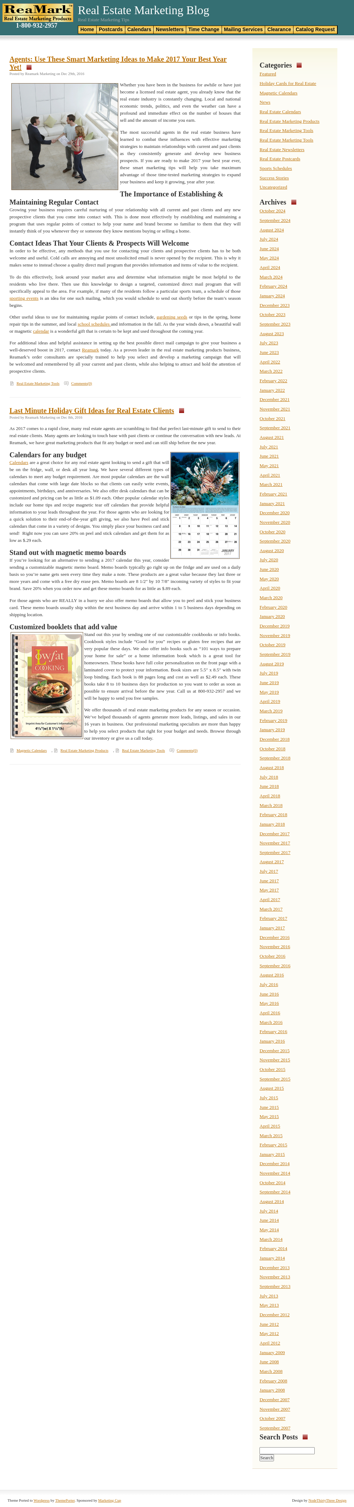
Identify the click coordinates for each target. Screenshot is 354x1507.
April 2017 (269, 899)
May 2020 (269, 578)
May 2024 (269, 257)
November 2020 (274, 522)
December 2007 (274, 1399)
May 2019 (269, 692)
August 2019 (271, 663)
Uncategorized (273, 187)
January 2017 (272, 927)
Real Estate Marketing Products (84, 750)
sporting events (24, 298)
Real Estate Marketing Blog (143, 10)
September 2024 (274, 220)
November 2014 (274, 1173)
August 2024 (271, 230)
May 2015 (269, 1116)
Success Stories (274, 178)
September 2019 (274, 654)
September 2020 (274, 541)
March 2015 (270, 1135)
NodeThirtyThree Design (327, 1500)
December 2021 (274, 399)
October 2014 (272, 1182)
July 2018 (268, 777)
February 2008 (273, 1380)
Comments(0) (81, 383)
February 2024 (273, 286)
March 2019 (270, 711)
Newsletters (170, 29)
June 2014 (269, 1220)
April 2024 (269, 267)
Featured (267, 73)
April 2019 (269, 701)
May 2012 (269, 1333)
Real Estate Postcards (279, 158)
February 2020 (273, 607)
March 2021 (270, 484)
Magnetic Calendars (32, 750)
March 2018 (270, 805)
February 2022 (273, 380)
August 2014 (271, 1201)
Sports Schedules (275, 168)
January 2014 (272, 1258)
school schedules (94, 324)
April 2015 (269, 1126)
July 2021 (268, 446)
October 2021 (272, 418)
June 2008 (269, 1361)
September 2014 (274, 1191)
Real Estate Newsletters (281, 149)
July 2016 (268, 984)
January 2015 (272, 1154)
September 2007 (274, 1428)
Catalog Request (315, 29)
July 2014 (268, 1211)
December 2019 (274, 626)
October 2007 (272, 1418)
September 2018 (274, 758)
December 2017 (274, 833)
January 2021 (272, 503)
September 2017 (274, 852)
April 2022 (269, 362)
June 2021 (269, 456)
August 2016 (271, 975)
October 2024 (272, 210)
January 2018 (272, 824)
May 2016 (269, 1003)
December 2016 (274, 937)
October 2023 (272, 314)
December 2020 (274, 512)
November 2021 (274, 409)
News (264, 102)
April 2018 (269, 795)
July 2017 (268, 871)
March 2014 (270, 1239)
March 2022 (270, 371)
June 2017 (269, 880)
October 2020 (272, 531)
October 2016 (272, 956)
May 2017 (269, 890)
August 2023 (271, 333)
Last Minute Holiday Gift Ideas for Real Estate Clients (92, 410)
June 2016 (269, 994)
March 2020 (270, 597)
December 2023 (274, 305)
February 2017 (273, 918)
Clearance (279, 29)
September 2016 (274, 965)
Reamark (90, 350)
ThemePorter (65, 1500)
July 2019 (268, 673)
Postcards (111, 29)
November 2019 (274, 635)
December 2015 (274, 1050)
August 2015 (271, 1088)
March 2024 (270, 277)
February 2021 (273, 494)
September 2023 (274, 324)
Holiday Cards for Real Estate (287, 83)
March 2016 (270, 1022)
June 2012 (269, 1324)
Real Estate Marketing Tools (38, 383)
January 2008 (272, 1390)
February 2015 (273, 1144)
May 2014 (269, 1229)
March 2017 (270, 909)
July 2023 (268, 342)
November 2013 (274, 1276)
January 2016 (272, 1041)
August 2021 (271, 437)
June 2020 (269, 569)
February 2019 (273, 720)
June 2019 (269, 682)
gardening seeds (171, 317)
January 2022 (272, 390)
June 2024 (269, 248)
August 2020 (271, 550)
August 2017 (271, 861)
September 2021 (274, 427)
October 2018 (272, 748)
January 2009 (272, 1352)
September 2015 (274, 1079)
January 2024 (272, 295)
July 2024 (268, 239)
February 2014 (273, 1248)
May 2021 (269, 465)
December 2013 (274, 1267)
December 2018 (274, 739)
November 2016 (274, 946)
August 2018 (271, 767)
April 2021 (269, 475)
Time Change (203, 29)
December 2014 (274, 1163)
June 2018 (269, 786)
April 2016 (269, 1012)
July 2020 (268, 559)
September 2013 (274, 1286)
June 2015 (269, 1107)
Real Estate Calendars (280, 111)
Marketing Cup (109, 1500)
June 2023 (269, 352)
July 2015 (268, 1097)
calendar (41, 331)
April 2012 (269, 1343)
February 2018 (273, 814)
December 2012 (274, 1314)
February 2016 (273, 1031)
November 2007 (274, 1409)
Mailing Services (243, 29)
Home (87, 29)
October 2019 (272, 644)
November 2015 (274, 1059)
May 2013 (269, 1305)
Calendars (139, 29)
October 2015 (272, 1069)
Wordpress (42, 1500)
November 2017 (274, 843)
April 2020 (269, 588)
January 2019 (272, 729)
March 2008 (270, 1371)
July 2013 (268, 1296)
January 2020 (272, 616)
